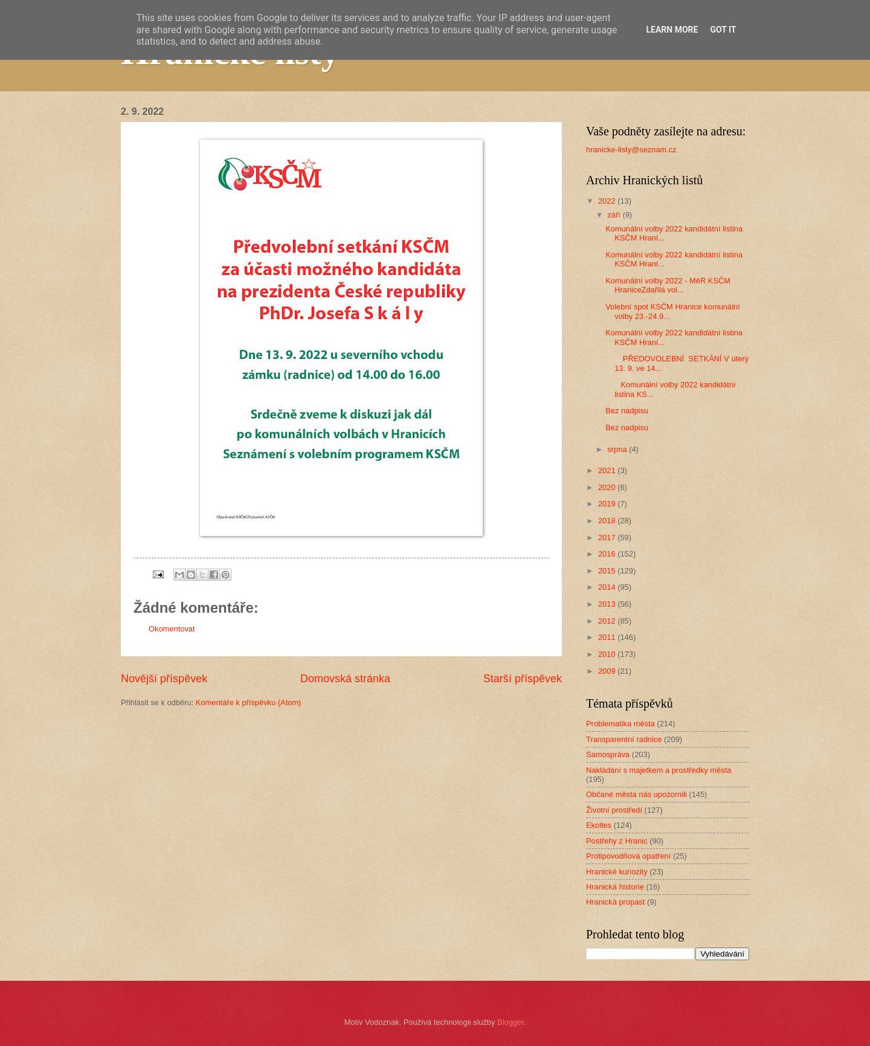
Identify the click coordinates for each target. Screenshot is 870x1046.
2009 (607, 671)
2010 (607, 654)
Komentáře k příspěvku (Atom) (248, 702)
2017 (607, 537)
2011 (607, 637)
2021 (607, 470)
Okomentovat (172, 628)
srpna (618, 449)
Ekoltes (598, 825)
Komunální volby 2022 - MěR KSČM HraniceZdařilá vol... (667, 285)
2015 (607, 570)
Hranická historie (615, 886)
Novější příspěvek (164, 679)
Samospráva (608, 754)
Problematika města (620, 723)
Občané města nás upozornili (636, 794)
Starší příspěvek (522, 679)
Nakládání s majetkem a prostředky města (658, 770)
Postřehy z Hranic (617, 840)
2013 (607, 604)
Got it (723, 29)
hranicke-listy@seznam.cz (631, 149)
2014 (607, 587)
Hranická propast (615, 901)
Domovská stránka (345, 679)
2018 (607, 520)
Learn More (672, 29)
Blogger (510, 1022)
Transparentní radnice (624, 739)
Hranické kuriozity (617, 871)
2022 (607, 200)
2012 (607, 620)
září (614, 214)
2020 (607, 487)
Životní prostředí (614, 810)
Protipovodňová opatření (628, 855)
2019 (607, 503)
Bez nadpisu (626, 410)
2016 (607, 553)
